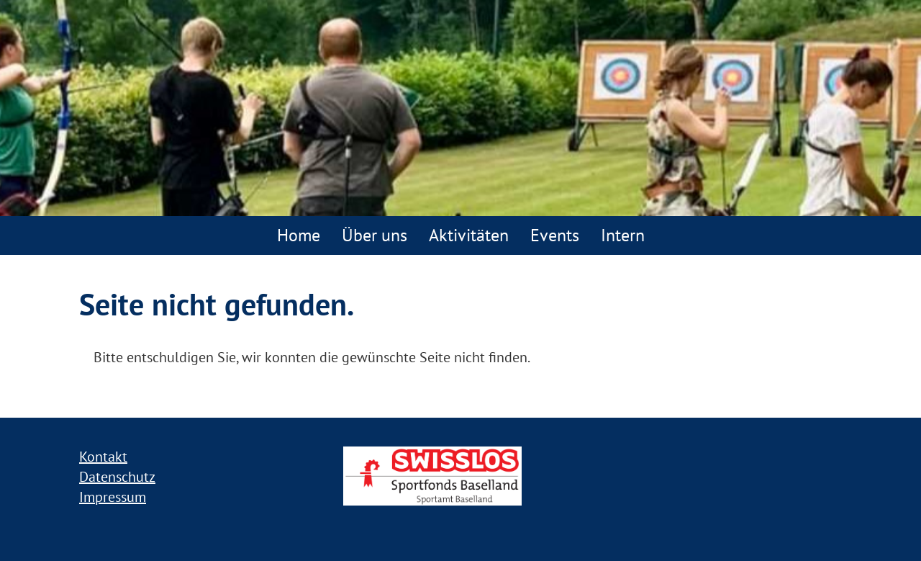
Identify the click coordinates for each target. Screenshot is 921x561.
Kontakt (103, 456)
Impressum (112, 497)
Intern (623, 235)
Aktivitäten (469, 235)
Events (554, 235)
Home (298, 235)
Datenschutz (117, 476)
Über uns (374, 235)
